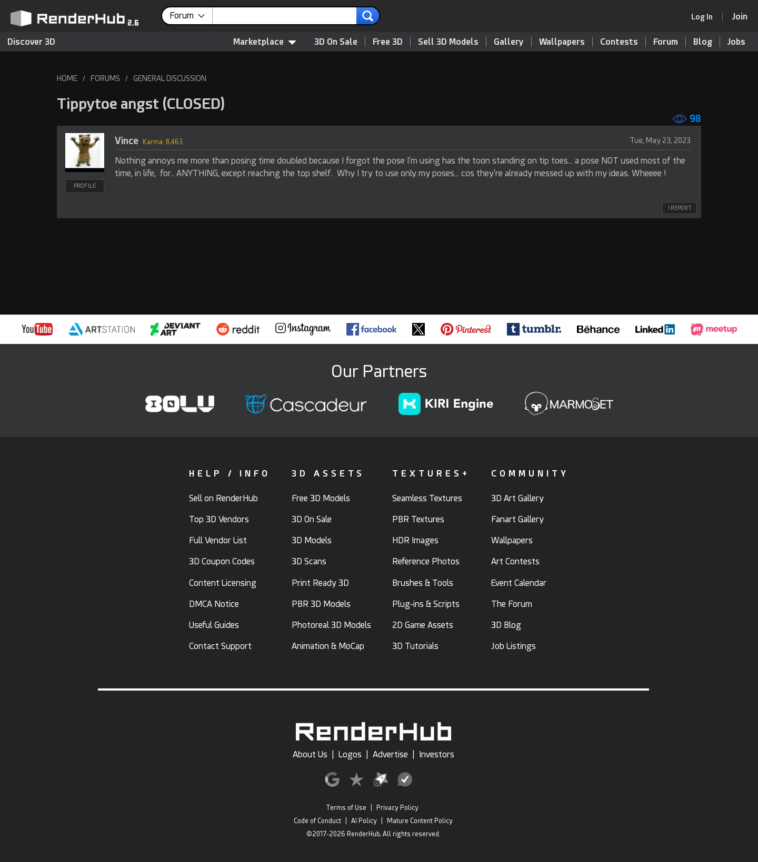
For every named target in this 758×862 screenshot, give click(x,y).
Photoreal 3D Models (331, 625)
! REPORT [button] (679, 208)
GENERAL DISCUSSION (169, 78)
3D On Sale (335, 42)
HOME (67, 78)
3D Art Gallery (517, 498)
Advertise (390, 754)
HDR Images (415, 540)
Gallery (509, 42)
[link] (705, 17)
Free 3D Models (321, 498)
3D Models (312, 540)
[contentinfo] (191, 15)
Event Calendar (518, 583)
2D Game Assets (422, 625)
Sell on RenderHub (223, 498)
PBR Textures (418, 519)
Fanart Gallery (517, 519)
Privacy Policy (397, 808)
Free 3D (388, 42)
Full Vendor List (218, 540)
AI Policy (364, 821)
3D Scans (309, 561)
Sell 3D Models (448, 42)
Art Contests (515, 561)
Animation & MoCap (328, 646)
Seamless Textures (427, 498)
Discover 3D (31, 42)
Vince (126, 140)
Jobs (736, 42)
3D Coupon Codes (222, 561)
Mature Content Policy (420, 821)
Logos (350, 754)
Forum (665, 42)
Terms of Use (346, 808)
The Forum (511, 604)
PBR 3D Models (321, 604)
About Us (310, 754)
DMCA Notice (214, 604)
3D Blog (506, 625)
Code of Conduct (317, 821)
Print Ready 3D (320, 583)
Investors (436, 754)
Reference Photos (426, 561)
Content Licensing (222, 583)
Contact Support (220, 646)
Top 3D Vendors (219, 519)
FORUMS (105, 78)
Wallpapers (562, 42)
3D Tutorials (415, 646)
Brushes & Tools (422, 583)
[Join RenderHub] (739, 17)
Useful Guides (214, 625)
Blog (702, 42)
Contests (619, 42)
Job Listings (513, 646)
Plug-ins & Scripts (426, 604)
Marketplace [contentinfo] (264, 42)
